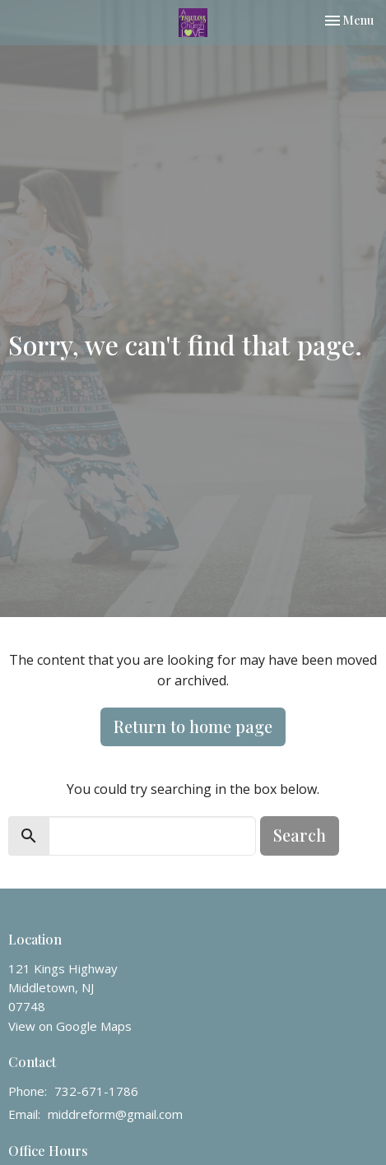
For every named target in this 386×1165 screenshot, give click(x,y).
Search (299, 835)
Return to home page (193, 726)
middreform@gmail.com (115, 1114)
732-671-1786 (96, 1091)
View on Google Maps (70, 1026)
